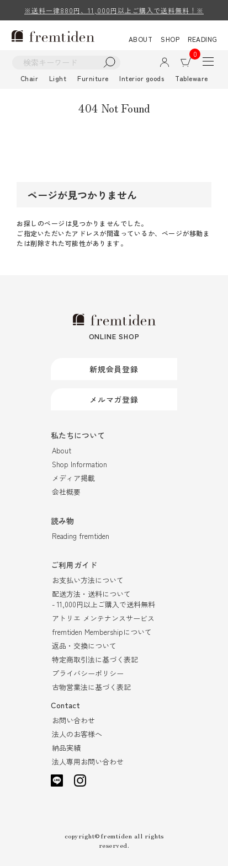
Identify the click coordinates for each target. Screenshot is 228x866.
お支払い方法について (88, 580)
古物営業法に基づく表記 (91, 687)
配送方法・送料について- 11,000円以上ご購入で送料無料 (103, 599)
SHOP (170, 39)
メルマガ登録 (114, 399)
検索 (109, 63)
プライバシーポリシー (88, 673)
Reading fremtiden (80, 536)
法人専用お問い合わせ (88, 761)
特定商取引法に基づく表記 (95, 659)
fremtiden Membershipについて (102, 632)
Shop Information (79, 464)
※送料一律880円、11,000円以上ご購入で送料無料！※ (114, 10)
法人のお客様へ (77, 734)
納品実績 (66, 747)
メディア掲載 (73, 478)
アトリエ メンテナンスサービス (103, 618)
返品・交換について (84, 645)
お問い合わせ (73, 720)
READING (203, 39)
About (61, 450)
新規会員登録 (114, 369)
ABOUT (141, 39)
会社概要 (66, 492)
